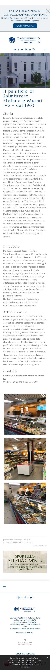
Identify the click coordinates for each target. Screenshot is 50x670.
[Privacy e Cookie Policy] (25, 632)
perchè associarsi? (25, 26)
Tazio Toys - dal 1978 (22, 540)
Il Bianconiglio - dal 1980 (23, 542)
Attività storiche (39, 545)
